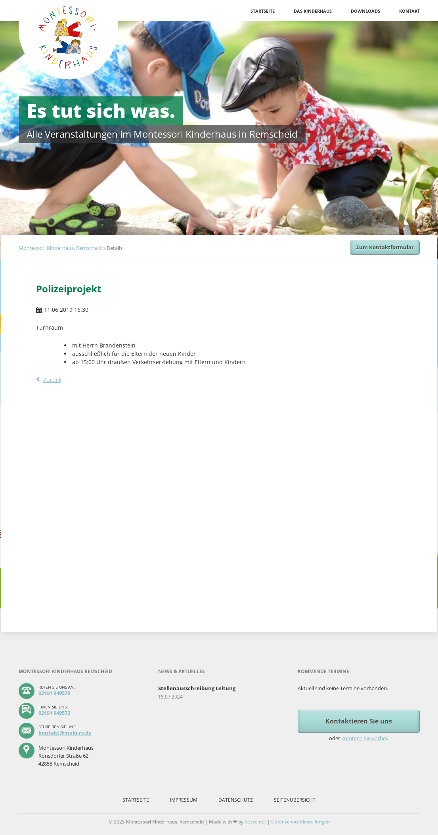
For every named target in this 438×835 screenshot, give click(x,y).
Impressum (183, 800)
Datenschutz (235, 800)
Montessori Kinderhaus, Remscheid (60, 247)
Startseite (263, 11)
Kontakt (409, 11)
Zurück (52, 380)
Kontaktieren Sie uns (358, 721)
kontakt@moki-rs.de (65, 732)
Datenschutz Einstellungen (300, 821)
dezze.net (255, 821)
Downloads (365, 11)
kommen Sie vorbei (364, 738)
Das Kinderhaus (313, 11)
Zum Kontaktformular (385, 247)
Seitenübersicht (295, 800)
